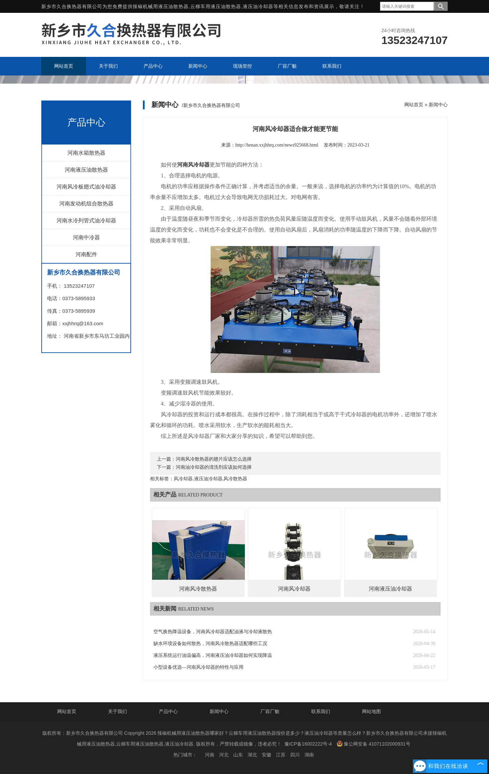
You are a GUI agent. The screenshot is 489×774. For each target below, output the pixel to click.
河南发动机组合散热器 (86, 203)
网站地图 (371, 711)
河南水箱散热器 (86, 153)
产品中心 (168, 711)
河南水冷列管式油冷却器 (86, 220)
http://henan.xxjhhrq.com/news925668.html (276, 145)
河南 (209, 754)
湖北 (252, 754)
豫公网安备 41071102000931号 (373, 743)
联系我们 (320, 711)
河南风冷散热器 (198, 589)
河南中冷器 (86, 237)
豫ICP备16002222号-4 (308, 744)
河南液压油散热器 (86, 170)
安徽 (266, 754)
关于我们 (117, 711)
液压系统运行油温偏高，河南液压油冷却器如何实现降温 (212, 655)
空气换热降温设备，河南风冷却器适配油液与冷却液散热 (212, 631)
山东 (238, 754)
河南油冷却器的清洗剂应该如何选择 (214, 467)
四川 (295, 754)
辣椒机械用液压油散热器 (161, 6)
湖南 (309, 754)
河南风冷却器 (294, 589)
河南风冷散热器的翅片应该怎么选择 (214, 459)
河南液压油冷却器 (390, 589)
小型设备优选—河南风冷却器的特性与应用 (198, 667)
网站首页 (413, 104)
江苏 (280, 754)
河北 (224, 754)
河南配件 (86, 254)
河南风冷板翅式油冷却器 (86, 187)
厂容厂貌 (269, 711)
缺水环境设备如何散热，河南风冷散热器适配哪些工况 (210, 643)
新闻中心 (438, 104)
